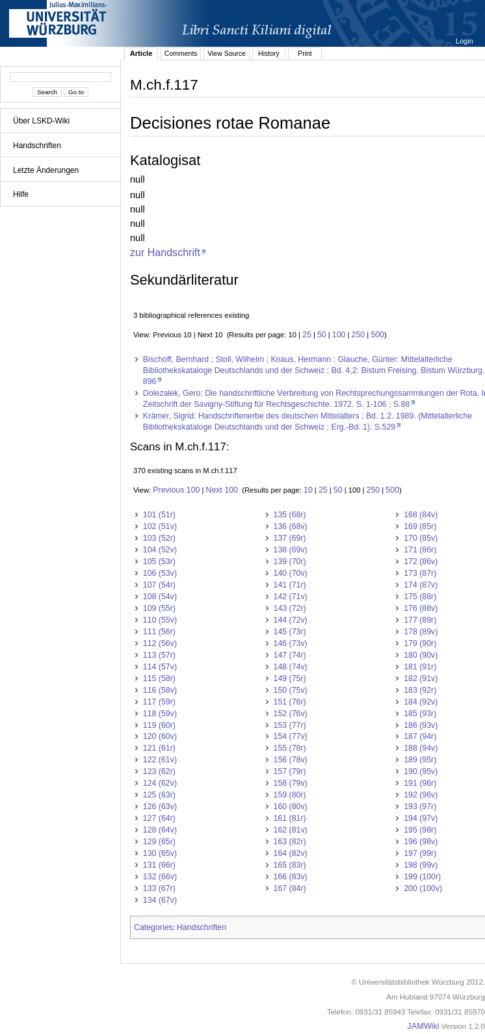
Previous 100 (176, 490)
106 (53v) (160, 573)
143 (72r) (290, 608)
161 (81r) (290, 818)
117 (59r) (159, 701)
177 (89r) (420, 620)
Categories (153, 927)
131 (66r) (159, 865)
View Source (226, 53)
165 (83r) (290, 865)
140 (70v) (291, 573)
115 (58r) (159, 678)
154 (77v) (291, 736)
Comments (181, 53)
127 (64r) (159, 818)
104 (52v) (160, 549)
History (269, 53)
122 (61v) (160, 759)
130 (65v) (160, 853)
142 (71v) (291, 596)
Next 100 (222, 490)
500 (377, 334)
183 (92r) (420, 690)
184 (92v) (421, 701)
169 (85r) (420, 526)
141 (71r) (290, 584)
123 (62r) (159, 771)
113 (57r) (159, 655)
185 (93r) (420, 713)
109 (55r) (159, 608)
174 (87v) (421, 584)
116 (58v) (160, 690)
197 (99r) (420, 853)
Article (141, 53)
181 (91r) (420, 666)
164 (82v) (291, 853)
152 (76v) (291, 713)
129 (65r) (159, 841)
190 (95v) (421, 771)
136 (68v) (291, 526)
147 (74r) (290, 655)
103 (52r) (159, 538)
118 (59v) (160, 713)
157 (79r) (290, 771)
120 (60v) (160, 736)
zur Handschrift (165, 252)
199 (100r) (422, 876)
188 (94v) (421, 748)
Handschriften (37, 145)
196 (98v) (421, 841)
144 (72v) (291, 620)
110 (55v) (160, 620)
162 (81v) (291, 829)
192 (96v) (421, 794)
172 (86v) (421, 561)
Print (305, 53)
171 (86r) (420, 549)
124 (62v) (160, 783)
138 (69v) (291, 549)
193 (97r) (420, 806)
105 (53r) (159, 561)
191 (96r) (420, 783)
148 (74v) (291, 666)
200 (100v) (423, 888)
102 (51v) (160, 526)
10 (308, 490)
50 (321, 334)
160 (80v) (291, 806)
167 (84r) (290, 888)
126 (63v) (160, 806)
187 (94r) (420, 736)
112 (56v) (160, 643)
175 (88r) (420, 596)
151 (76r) (290, 701)
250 (358, 334)
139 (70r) (290, 561)
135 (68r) (290, 514)
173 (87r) (420, 573)
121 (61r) (159, 748)
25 (306, 334)
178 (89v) (421, 631)
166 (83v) (291, 876)
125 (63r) (159, 794)
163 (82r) (290, 841)
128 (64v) (160, 829)
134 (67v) (160, 900)
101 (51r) (159, 514)
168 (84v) (421, 514)
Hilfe (21, 194)
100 (339, 334)
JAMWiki (423, 1026)
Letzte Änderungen (46, 170)
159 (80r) (290, 794)
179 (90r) (420, 643)
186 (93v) (421, 725)
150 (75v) (291, 690)
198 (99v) (421, 865)
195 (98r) (420, 829)
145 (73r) (290, 631)
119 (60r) (159, 725)
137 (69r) (290, 538)
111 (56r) (159, 631)
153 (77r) (290, 725)
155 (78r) (290, 748)
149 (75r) (290, 678)
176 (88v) (421, 608)
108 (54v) (160, 596)
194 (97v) (421, 818)
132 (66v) (160, 876)
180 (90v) (421, 655)
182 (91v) (421, 678)
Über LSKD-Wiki (41, 120)
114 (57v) (160, 666)
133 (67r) (159, 888)
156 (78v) (291, 759)
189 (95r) (420, 759)
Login (465, 41)
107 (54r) (159, 584)
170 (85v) (421, 538)
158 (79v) (291, 783)
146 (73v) (291, 643)
